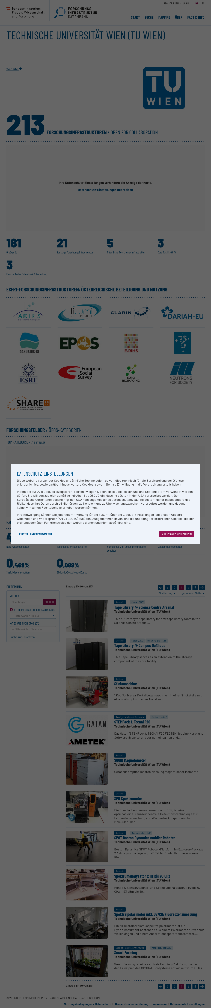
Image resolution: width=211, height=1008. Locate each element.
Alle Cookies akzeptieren (177, 534)
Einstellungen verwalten (35, 534)
